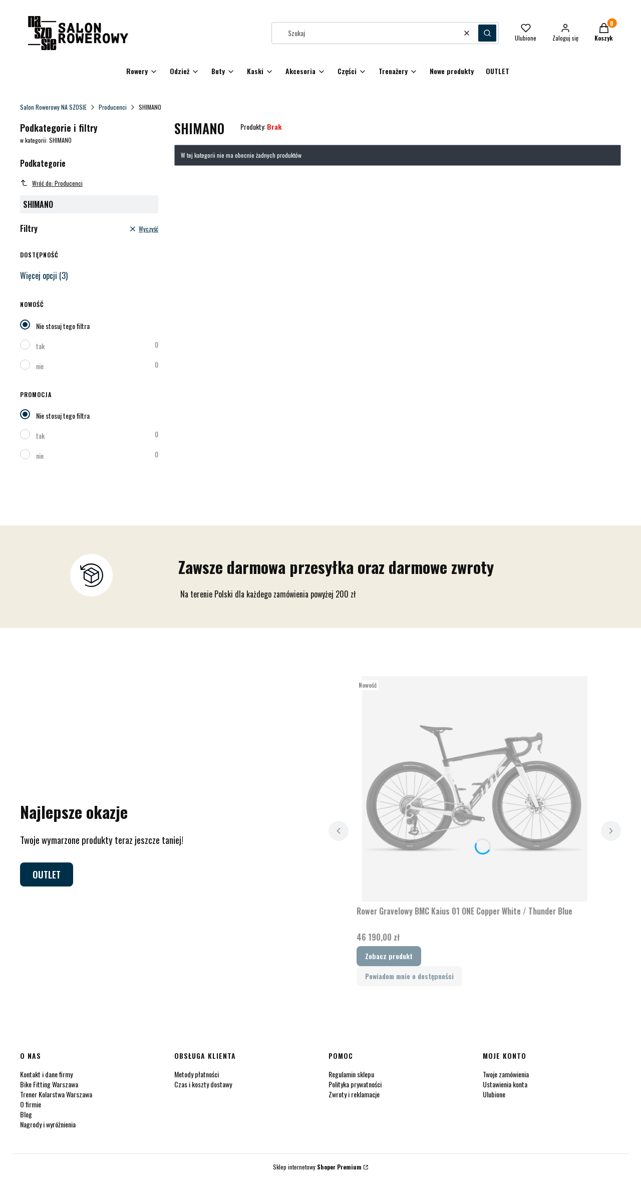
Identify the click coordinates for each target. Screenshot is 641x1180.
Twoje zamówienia (506, 1074)
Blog (26, 1114)
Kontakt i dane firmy (46, 1074)
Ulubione (494, 1094)
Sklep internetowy (317, 1166)
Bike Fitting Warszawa (49, 1084)
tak (40, 346)
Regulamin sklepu (351, 1074)
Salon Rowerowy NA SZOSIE (53, 107)
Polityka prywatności (355, 1084)
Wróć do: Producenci (51, 183)
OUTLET (47, 874)
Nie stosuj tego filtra (63, 326)
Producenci (113, 107)
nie (40, 366)
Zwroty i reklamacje (354, 1094)
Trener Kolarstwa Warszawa (56, 1094)
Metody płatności (196, 1074)
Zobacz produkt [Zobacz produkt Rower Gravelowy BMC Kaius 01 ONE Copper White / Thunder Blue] (389, 956)
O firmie (30, 1104)
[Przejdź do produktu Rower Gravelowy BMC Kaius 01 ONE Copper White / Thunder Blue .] (475, 789)
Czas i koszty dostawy (203, 1084)
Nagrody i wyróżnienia (48, 1124)
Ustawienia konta (505, 1084)
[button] (487, 33)
